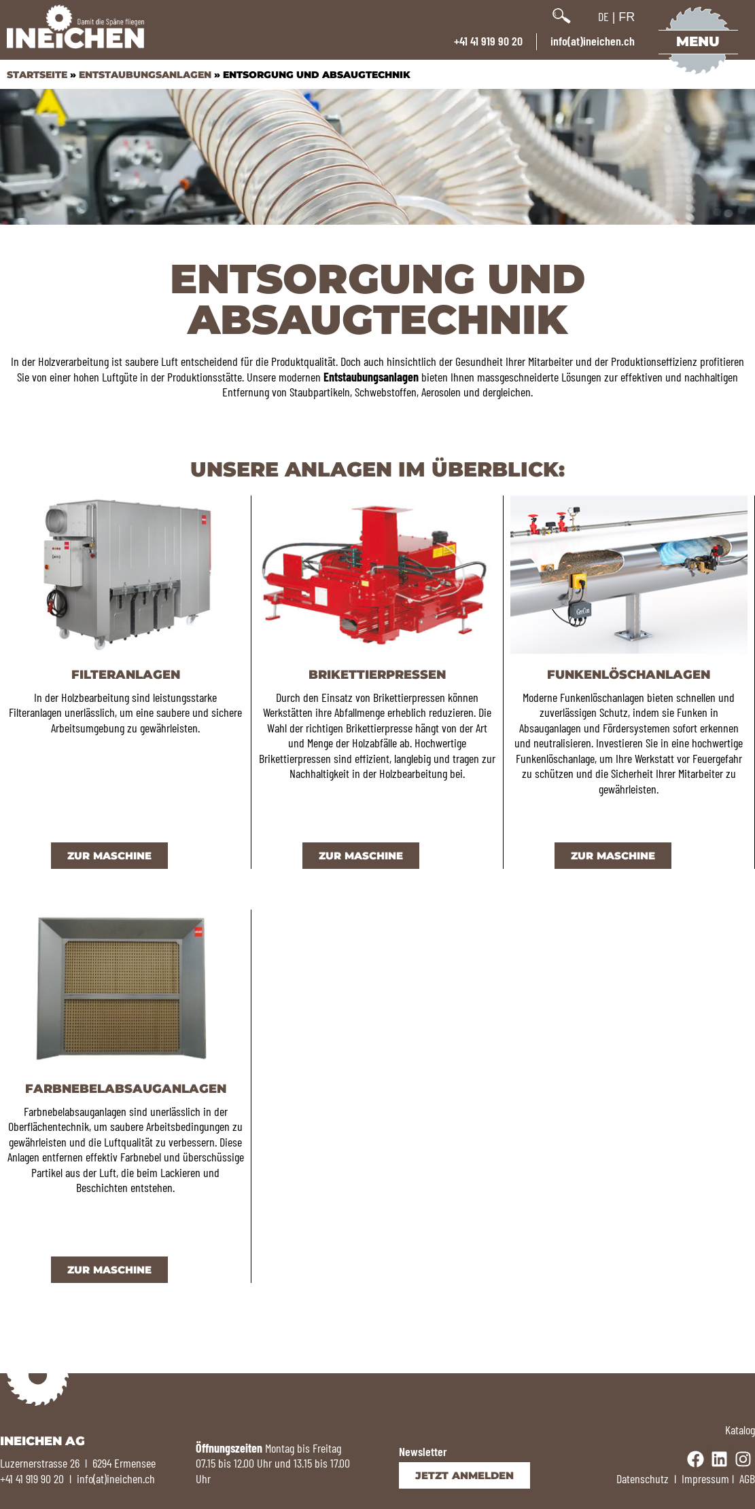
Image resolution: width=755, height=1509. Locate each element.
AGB (747, 1478)
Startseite (37, 75)
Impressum (705, 1478)
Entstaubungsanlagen (145, 75)
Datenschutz (642, 1478)
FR (626, 17)
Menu (698, 41)
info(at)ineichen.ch (592, 40)
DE (603, 16)
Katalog (740, 1429)
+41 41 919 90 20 (488, 40)
